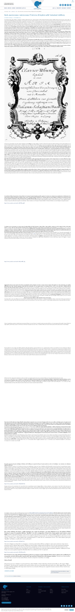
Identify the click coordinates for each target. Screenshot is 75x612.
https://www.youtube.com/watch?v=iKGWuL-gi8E (14, 203)
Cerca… (72, 1)
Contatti (69, 8)
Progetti (59, 8)
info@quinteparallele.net (6, 602)
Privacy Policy (63, 589)
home (5, 8)
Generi (13, 8)
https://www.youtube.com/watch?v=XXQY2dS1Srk (14, 483)
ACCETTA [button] (71, 609)
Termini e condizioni (64, 591)
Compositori (19, 8)
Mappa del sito (63, 592)
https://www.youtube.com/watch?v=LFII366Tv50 (14, 541)
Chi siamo (64, 8)
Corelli (34, 233)
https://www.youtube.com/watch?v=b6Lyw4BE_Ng (14, 261)
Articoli (9, 8)
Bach (16, 11)
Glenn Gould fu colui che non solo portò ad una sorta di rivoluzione (41, 512)
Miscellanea (28, 592)
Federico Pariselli (17, 576)
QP (24, 8)
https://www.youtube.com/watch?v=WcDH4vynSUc (15, 552)
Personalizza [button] (66, 609)
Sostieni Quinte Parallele (42, 591)
